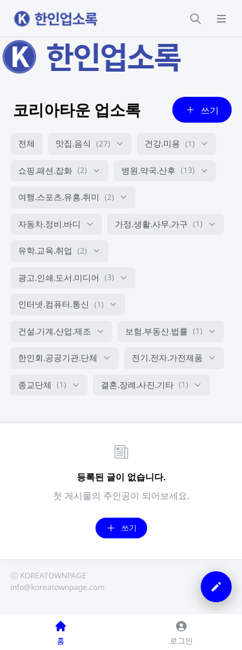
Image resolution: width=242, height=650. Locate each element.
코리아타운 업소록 (77, 109)
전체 (26, 143)
